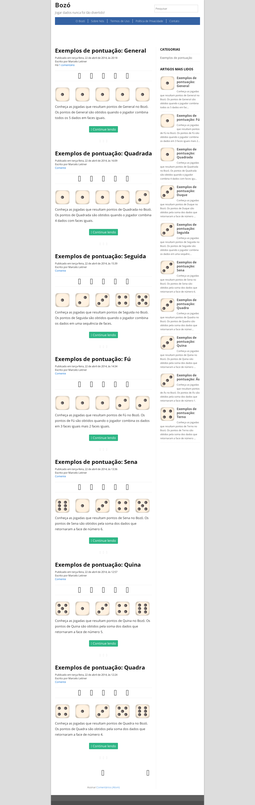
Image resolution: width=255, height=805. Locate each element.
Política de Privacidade (149, 21)
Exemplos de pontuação (176, 58)
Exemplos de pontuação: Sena (96, 461)
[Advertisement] (127, 36)
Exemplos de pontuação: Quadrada (103, 153)
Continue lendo (103, 129)
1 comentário (67, 65)
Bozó (63, 5)
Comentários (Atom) (108, 787)
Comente (60, 168)
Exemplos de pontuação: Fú (93, 359)
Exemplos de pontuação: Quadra (100, 667)
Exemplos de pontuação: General (100, 50)
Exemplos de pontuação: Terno (186, 413)
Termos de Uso (119, 21)
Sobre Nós (97, 21)
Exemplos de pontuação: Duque (186, 191)
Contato (174, 21)
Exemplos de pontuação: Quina (98, 564)
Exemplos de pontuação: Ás (188, 377)
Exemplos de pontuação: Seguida (100, 256)
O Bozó (80, 21)
